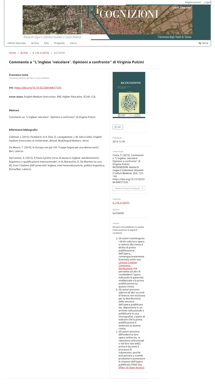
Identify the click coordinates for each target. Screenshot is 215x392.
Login (207, 2)
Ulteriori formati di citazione (127, 188)
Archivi (35, 43)
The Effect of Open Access (131, 366)
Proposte (59, 43)
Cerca (73, 43)
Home (12, 52)
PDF (119, 127)
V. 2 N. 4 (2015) (40, 52)
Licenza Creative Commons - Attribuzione (128, 265)
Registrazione (193, 2)
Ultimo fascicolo (16, 43)
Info (46, 43)
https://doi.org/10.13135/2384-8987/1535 (37, 87)
